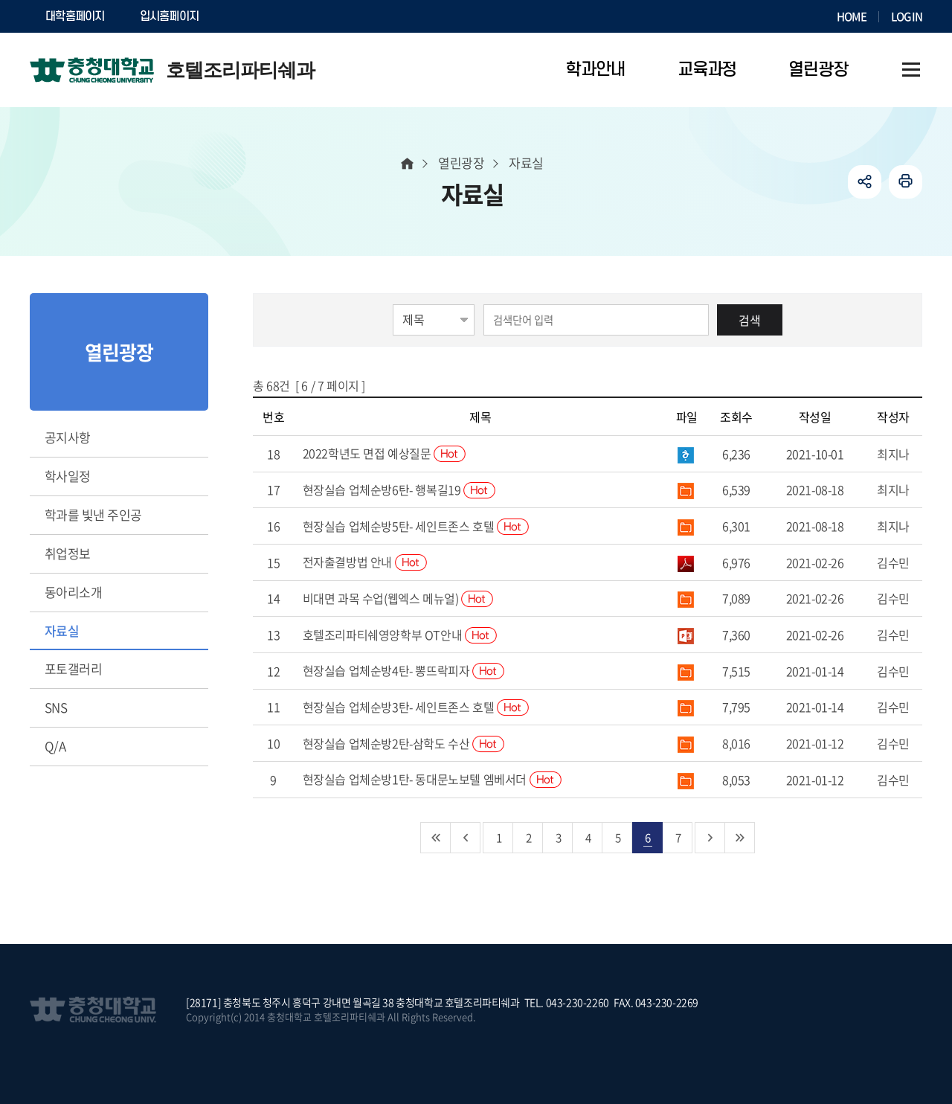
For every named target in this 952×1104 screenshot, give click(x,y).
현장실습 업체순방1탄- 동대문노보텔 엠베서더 (432, 779)
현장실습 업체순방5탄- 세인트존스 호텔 (416, 526)
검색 (750, 320)
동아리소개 (73, 592)
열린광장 (461, 162)
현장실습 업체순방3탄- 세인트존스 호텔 (416, 707)
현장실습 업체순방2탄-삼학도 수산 (403, 743)
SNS (56, 707)
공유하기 (864, 182)
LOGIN (906, 16)
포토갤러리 (73, 668)
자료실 (62, 630)
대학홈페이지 (75, 16)
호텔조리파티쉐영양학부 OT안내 (400, 635)
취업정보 (68, 553)
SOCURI (252, 16)
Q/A (55, 745)
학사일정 (68, 475)
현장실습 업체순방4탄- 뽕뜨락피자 (403, 670)
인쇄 (905, 182)
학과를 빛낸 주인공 (93, 514)
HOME (851, 16)
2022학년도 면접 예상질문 (384, 453)
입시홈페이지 (169, 16)
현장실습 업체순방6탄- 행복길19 (399, 489)
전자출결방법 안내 (365, 562)
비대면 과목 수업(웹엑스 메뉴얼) (398, 598)
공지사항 (68, 437)
